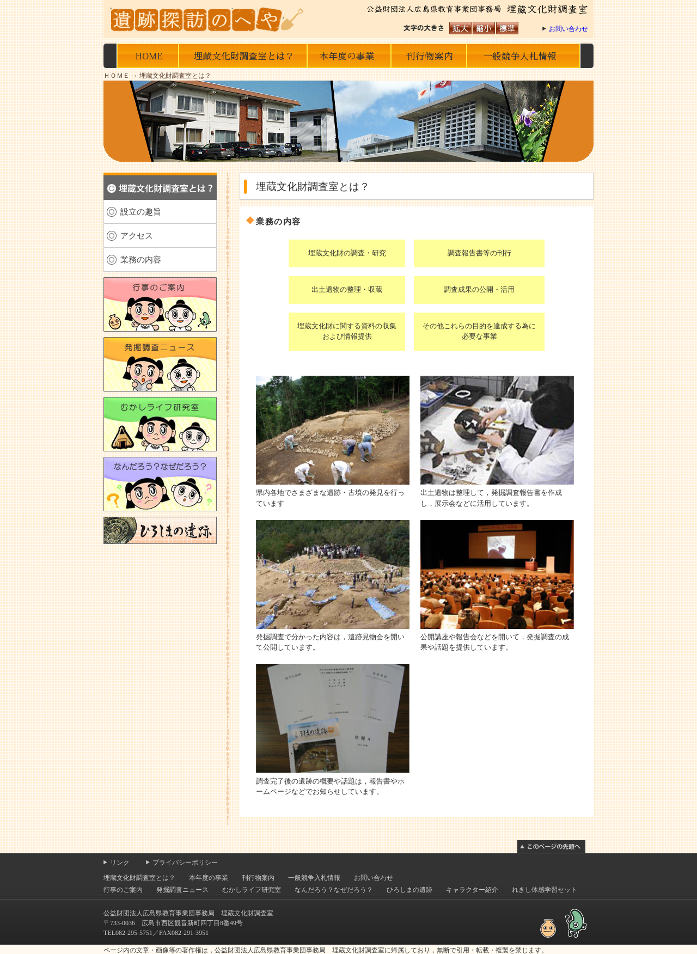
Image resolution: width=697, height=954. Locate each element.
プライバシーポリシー (185, 890)
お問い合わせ (568, 29)
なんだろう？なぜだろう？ (334, 917)
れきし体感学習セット (544, 917)
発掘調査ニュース (182, 917)
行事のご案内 (123, 917)
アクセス (136, 235)
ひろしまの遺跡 (409, 917)
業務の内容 (140, 259)
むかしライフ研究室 (251, 917)
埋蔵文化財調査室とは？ (243, 56)
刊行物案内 (258, 905)
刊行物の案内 (428, 56)
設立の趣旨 (140, 211)
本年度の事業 (348, 56)
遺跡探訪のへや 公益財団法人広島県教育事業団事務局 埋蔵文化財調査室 (209, 19)
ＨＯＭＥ (116, 76)
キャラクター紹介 (472, 917)
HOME (148, 56)
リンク (120, 890)
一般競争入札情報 (523, 56)
